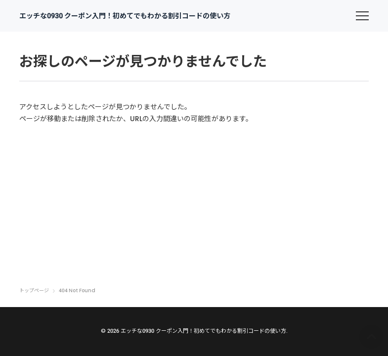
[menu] (362, 16)
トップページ (34, 290)
